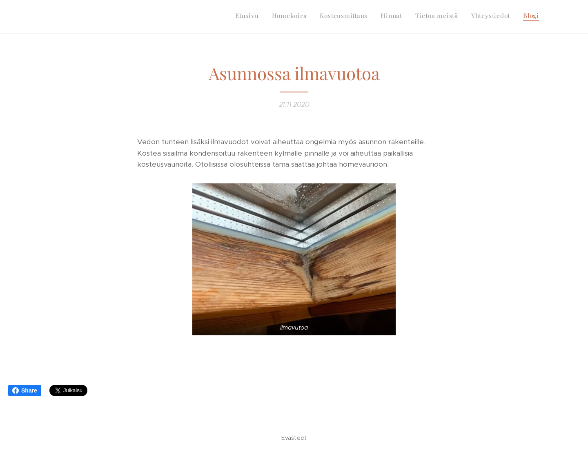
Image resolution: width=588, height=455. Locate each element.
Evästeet (294, 438)
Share (24, 390)
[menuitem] (463, 17)
